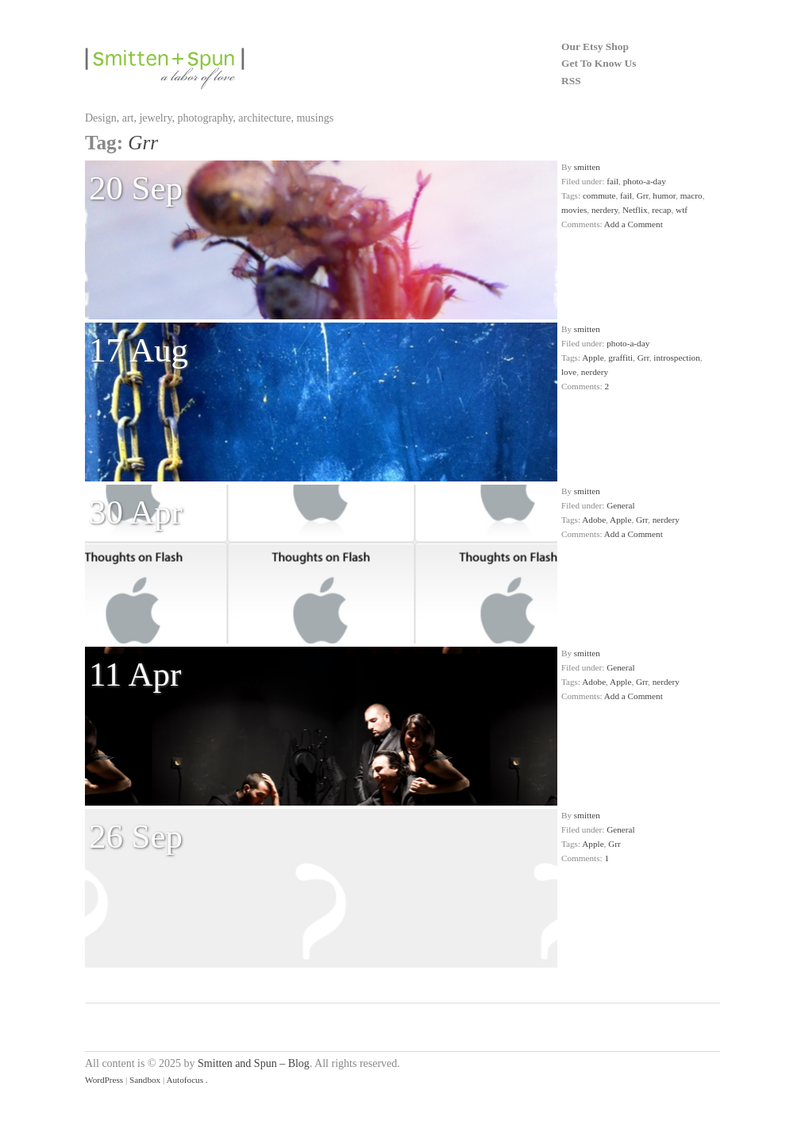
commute (599, 195)
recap (661, 210)
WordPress (104, 1079)
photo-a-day (644, 181)
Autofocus (184, 1079)
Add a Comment (633, 224)
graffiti (620, 357)
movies (574, 210)
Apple (592, 357)
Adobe (594, 519)
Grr (643, 195)
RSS (571, 81)
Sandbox (144, 1079)
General (620, 505)
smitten (587, 167)
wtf (682, 210)
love (568, 372)
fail (612, 181)
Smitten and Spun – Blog (254, 1063)
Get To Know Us (598, 63)
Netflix (635, 210)
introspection (676, 357)
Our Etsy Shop (595, 46)
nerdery (604, 210)
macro (691, 195)
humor (664, 195)
